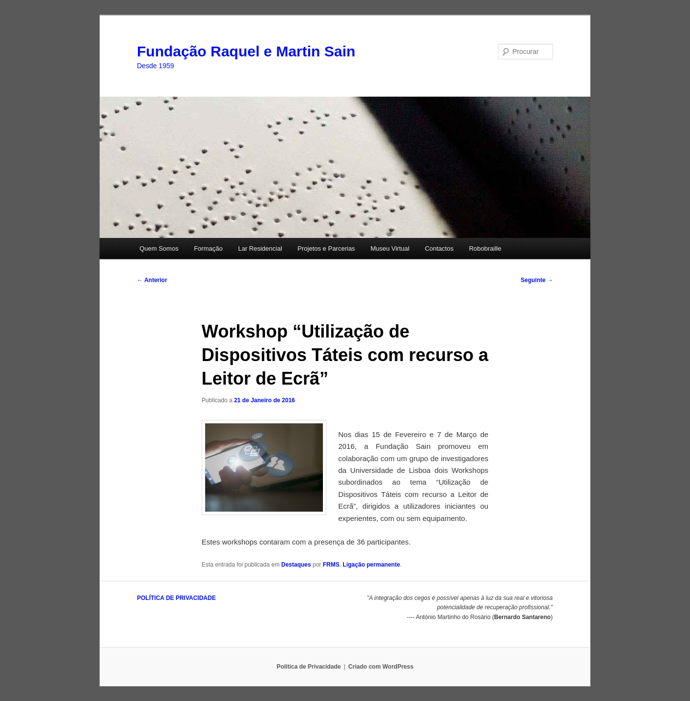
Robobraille (485, 248)
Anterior (152, 280)
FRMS (331, 564)
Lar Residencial (260, 248)
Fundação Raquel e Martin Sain (246, 51)
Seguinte (537, 280)
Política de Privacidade (309, 666)
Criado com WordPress (380, 666)
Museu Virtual (390, 248)
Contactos (439, 248)
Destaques (296, 564)
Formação (208, 248)
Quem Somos (158, 248)
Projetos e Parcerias (326, 248)
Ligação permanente (371, 564)
